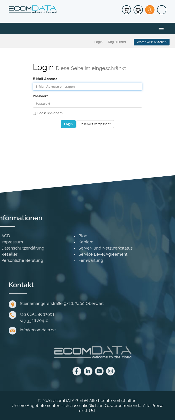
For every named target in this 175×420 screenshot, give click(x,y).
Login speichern (48, 113)
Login (98, 42)
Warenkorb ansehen (152, 42)
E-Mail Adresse (45, 79)
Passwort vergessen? (95, 124)
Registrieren (117, 42)
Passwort (40, 96)
